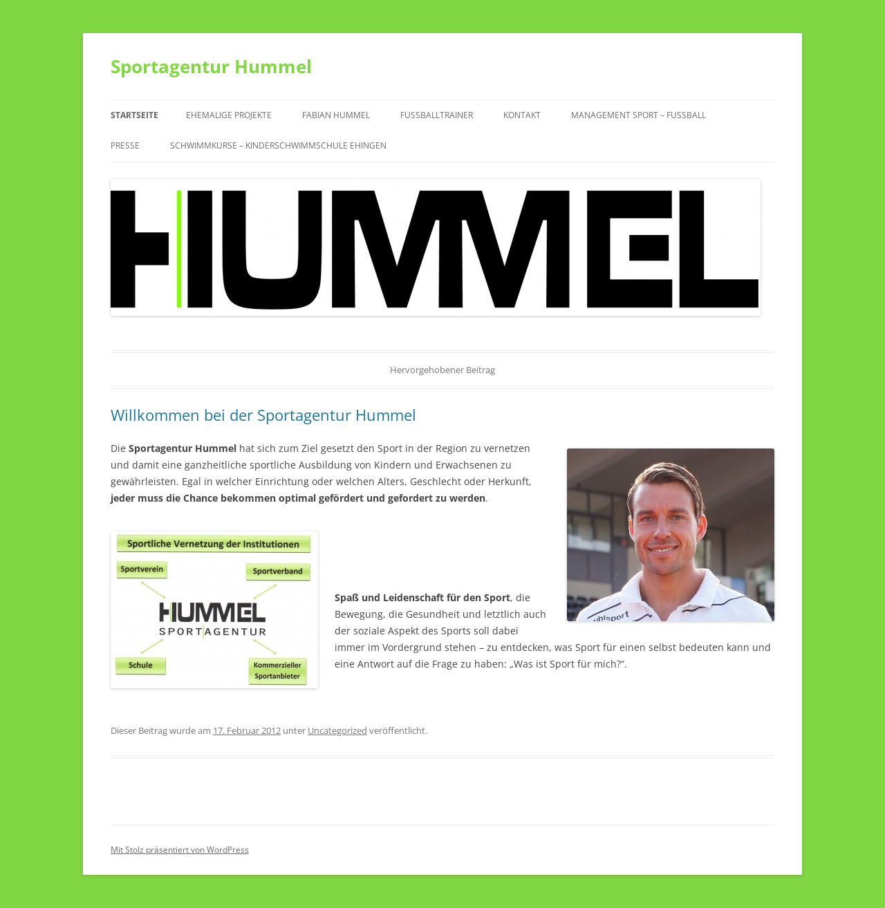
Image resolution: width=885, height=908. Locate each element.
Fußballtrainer (436, 115)
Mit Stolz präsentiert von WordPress (180, 849)
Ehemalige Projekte (229, 115)
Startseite (134, 115)
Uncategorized (337, 730)
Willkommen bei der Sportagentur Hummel (263, 414)
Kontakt (522, 115)
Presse (125, 145)
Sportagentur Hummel (211, 66)
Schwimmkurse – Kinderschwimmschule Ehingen (278, 145)
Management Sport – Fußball (638, 115)
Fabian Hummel (336, 115)
